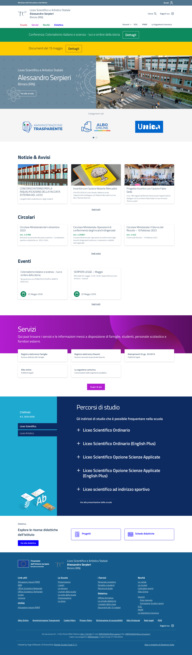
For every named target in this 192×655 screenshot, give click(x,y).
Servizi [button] (35, 25)
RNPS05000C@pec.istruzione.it (137, 634)
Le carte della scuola (67, 594)
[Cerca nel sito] (152, 13)
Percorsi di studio (105, 588)
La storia (61, 601)
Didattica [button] (58, 25)
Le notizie (142, 582)
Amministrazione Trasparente (46, 620)
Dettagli (130, 34)
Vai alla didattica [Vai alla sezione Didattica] (28, 543)
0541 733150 (85, 634)
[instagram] (172, 13)
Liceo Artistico (27, 433)
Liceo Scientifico (28, 426)
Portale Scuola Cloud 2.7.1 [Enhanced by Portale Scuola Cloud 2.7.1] (65, 644)
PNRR (144, 24)
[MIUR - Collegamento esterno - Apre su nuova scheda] (32, 2)
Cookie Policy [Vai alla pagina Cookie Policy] (70, 620)
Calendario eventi (145, 588)
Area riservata (146, 600)
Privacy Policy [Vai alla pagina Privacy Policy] (86, 620)
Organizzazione (64, 598)
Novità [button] (46, 25)
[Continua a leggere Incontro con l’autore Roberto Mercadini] (96, 175)
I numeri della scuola (67, 591)
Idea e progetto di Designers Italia (159, 644)
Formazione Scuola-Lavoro (152, 603)
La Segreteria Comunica (162, 24)
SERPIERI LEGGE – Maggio (88, 272)
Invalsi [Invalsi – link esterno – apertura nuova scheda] (21, 594)
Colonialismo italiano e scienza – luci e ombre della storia (41, 273)
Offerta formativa (105, 597)
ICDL (136, 24)
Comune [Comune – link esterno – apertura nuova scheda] (21, 598)
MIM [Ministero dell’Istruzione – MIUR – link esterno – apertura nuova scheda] (20, 585)
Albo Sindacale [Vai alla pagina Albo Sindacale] (133, 620)
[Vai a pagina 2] (96, 137)
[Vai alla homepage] (22, 13)
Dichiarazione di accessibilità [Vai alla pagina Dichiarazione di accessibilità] (109, 620)
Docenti (126, 24)
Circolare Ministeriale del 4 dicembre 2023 (39, 228)
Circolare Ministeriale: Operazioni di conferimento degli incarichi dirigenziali (94, 228)
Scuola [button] (23, 25)
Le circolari (142, 585)
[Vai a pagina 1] (93, 137)
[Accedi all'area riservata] (168, 3)
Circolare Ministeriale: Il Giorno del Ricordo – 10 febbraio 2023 (145, 228)
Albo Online (143, 591)
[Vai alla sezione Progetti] (96, 534)
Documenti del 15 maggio (109, 607)
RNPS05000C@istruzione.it (110, 634)
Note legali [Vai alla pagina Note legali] (149, 620)
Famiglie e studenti (106, 585)
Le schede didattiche (107, 601)
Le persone (63, 588)
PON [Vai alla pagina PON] (160, 620)
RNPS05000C (93, 636)
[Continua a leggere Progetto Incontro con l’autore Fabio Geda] (149, 175)
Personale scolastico (107, 582)
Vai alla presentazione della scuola (96, 502)
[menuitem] (23, 25)
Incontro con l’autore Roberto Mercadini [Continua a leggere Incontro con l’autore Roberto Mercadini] (95, 188)
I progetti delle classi (107, 604)
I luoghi (61, 585)
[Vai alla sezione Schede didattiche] (149, 534)
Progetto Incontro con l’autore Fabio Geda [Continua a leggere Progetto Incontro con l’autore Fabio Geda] (146, 190)
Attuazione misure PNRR (29, 582)
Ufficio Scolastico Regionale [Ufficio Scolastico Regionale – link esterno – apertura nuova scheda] (30, 588)
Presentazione (64, 582)
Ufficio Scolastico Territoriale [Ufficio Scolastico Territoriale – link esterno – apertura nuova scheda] (30, 591)
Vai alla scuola (27, 93)
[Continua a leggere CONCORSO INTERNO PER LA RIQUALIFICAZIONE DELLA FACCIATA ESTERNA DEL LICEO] (42, 175)
